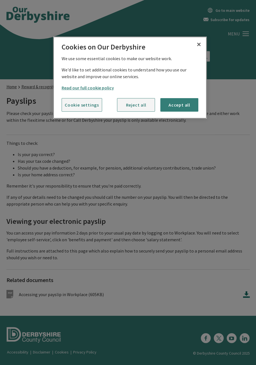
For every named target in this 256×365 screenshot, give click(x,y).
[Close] (199, 44)
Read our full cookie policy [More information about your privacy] (88, 88)
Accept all (179, 105)
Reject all (136, 105)
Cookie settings (82, 105)
